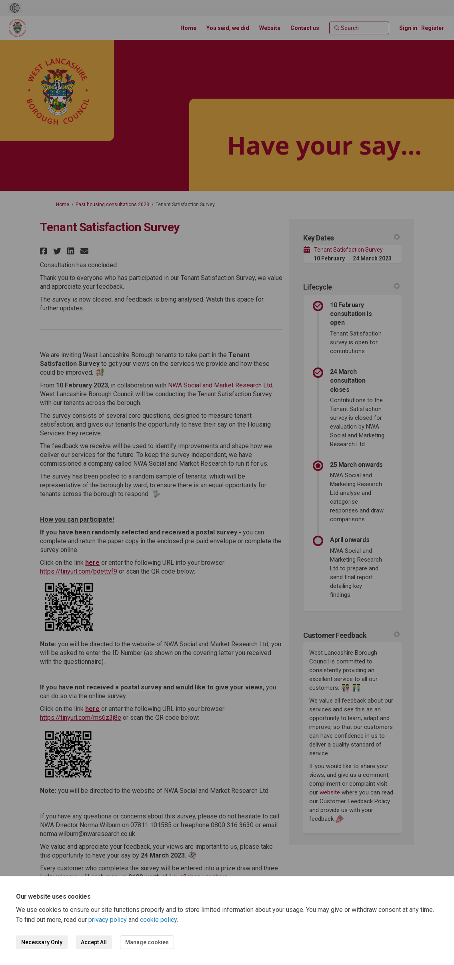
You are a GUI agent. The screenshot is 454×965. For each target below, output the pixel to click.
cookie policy (158, 919)
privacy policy (107, 919)
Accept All (94, 942)
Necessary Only (41, 942)
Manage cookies (147, 942)
